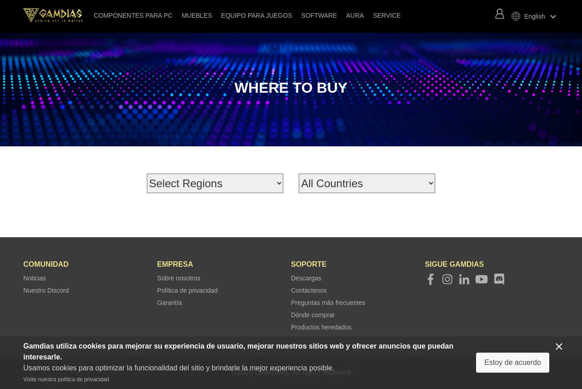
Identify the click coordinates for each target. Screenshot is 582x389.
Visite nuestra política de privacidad (66, 379)
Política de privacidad (187, 290)
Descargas (306, 278)
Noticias (34, 278)
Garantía (169, 302)
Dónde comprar (313, 315)
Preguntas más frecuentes (328, 302)
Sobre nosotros (179, 278)
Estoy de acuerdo (512, 362)
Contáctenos (309, 290)
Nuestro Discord (46, 290)
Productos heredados (321, 327)
